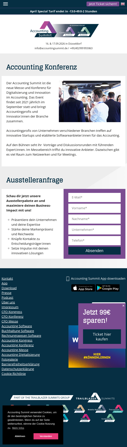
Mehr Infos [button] (18, 428)
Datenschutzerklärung (18, 369)
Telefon (77, 240)
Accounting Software (17, 326)
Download (9, 288)
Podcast (7, 297)
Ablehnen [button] (20, 436)
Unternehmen (82, 229)
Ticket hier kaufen (102, 337)
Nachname (80, 219)
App (4, 283)
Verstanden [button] (46, 436)
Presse (6, 293)
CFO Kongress (12, 312)
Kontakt (7, 278)
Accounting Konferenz (18, 345)
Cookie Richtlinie (14, 373)
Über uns (8, 302)
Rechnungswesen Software (21, 335)
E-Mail (76, 197)
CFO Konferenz (12, 316)
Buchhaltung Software (18, 331)
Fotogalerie (10, 359)
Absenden (94, 250)
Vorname (78, 208)
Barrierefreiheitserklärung (21, 364)
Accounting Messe (15, 350)
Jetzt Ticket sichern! (103, 4)
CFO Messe (10, 321)
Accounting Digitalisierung (21, 354)
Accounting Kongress (17, 340)
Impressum (10, 307)
